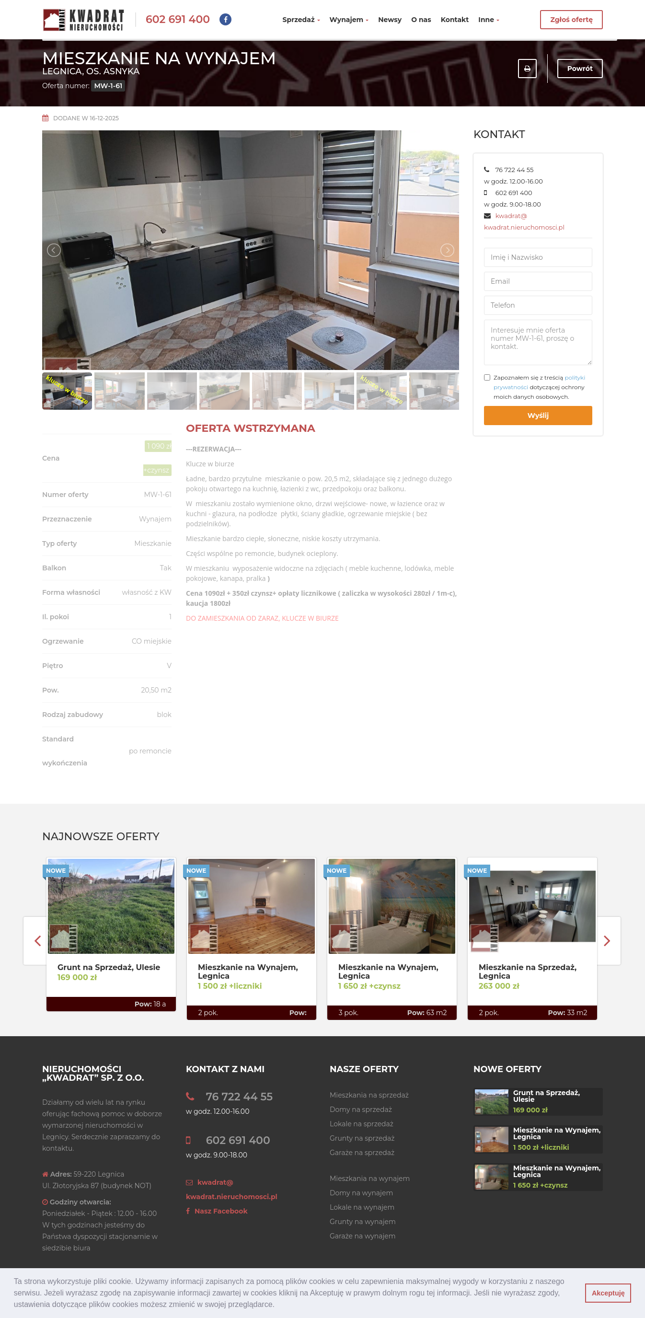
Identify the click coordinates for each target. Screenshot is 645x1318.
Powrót (580, 68)
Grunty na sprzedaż (362, 1138)
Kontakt (455, 19)
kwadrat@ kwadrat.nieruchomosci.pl (231, 1189)
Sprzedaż (301, 19)
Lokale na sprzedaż (361, 1124)
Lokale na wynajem (362, 1207)
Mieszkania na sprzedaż (369, 1095)
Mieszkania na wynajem (370, 1178)
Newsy (390, 19)
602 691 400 (178, 19)
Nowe (56, 870)
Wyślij (538, 415)
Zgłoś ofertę (571, 19)
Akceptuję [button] (608, 1293)
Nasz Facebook (217, 1211)
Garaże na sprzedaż (362, 1152)
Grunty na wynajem (363, 1221)
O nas (421, 19)
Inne (488, 19)
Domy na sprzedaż (361, 1109)
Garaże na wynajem (363, 1236)
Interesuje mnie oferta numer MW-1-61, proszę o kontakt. (538, 342)
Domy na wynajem (361, 1193)
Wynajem (349, 19)
